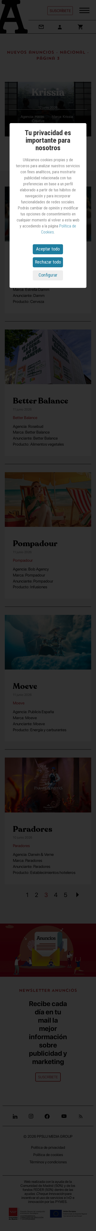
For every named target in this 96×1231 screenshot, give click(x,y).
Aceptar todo (48, 249)
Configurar (48, 275)
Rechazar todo (48, 262)
